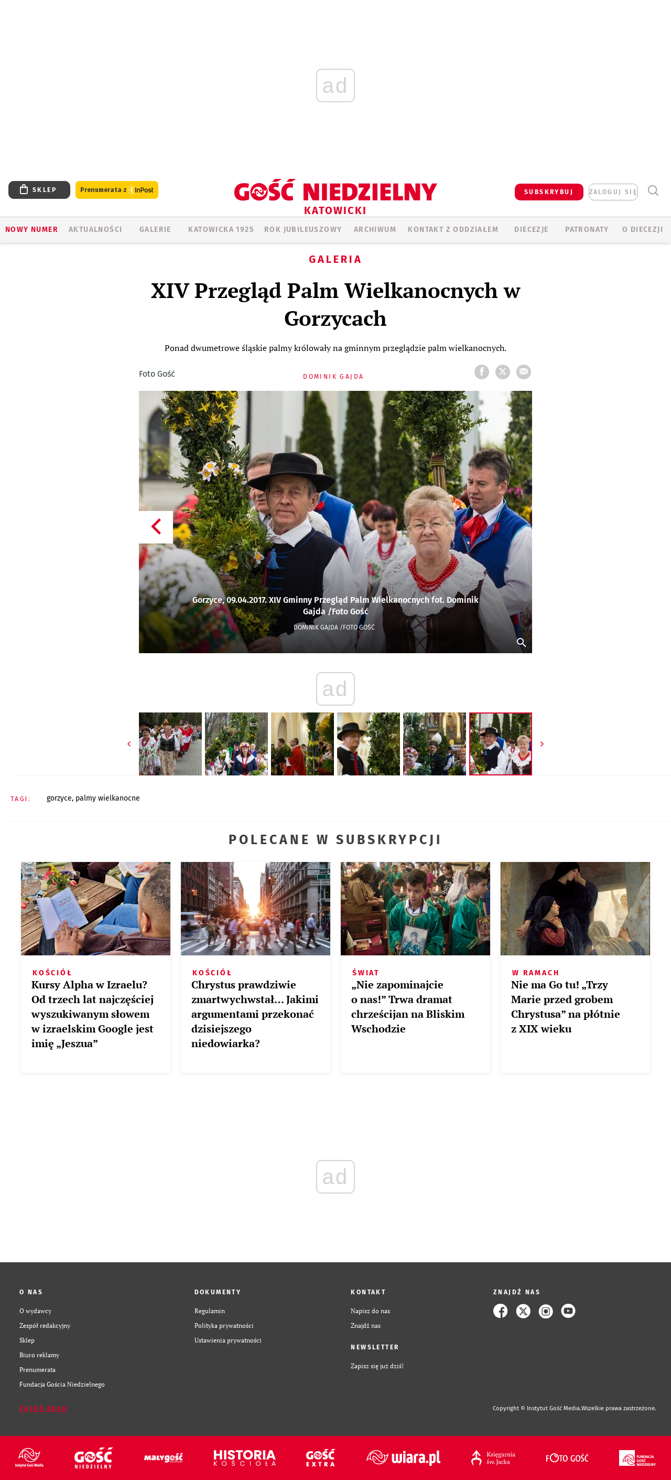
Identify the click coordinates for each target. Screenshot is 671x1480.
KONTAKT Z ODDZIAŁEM (453, 229)
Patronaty (587, 229)
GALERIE (155, 229)
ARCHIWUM (375, 229)
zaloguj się (613, 192)
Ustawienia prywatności (228, 1340)
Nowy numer (31, 229)
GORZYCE (59, 798)
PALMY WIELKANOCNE (107, 798)
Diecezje (531, 229)
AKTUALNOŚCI (95, 229)
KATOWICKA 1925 (221, 229)
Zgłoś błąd (43, 1408)
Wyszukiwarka (653, 190)
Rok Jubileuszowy (303, 229)
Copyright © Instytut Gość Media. (537, 1408)
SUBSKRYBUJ (548, 192)
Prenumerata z (117, 190)
